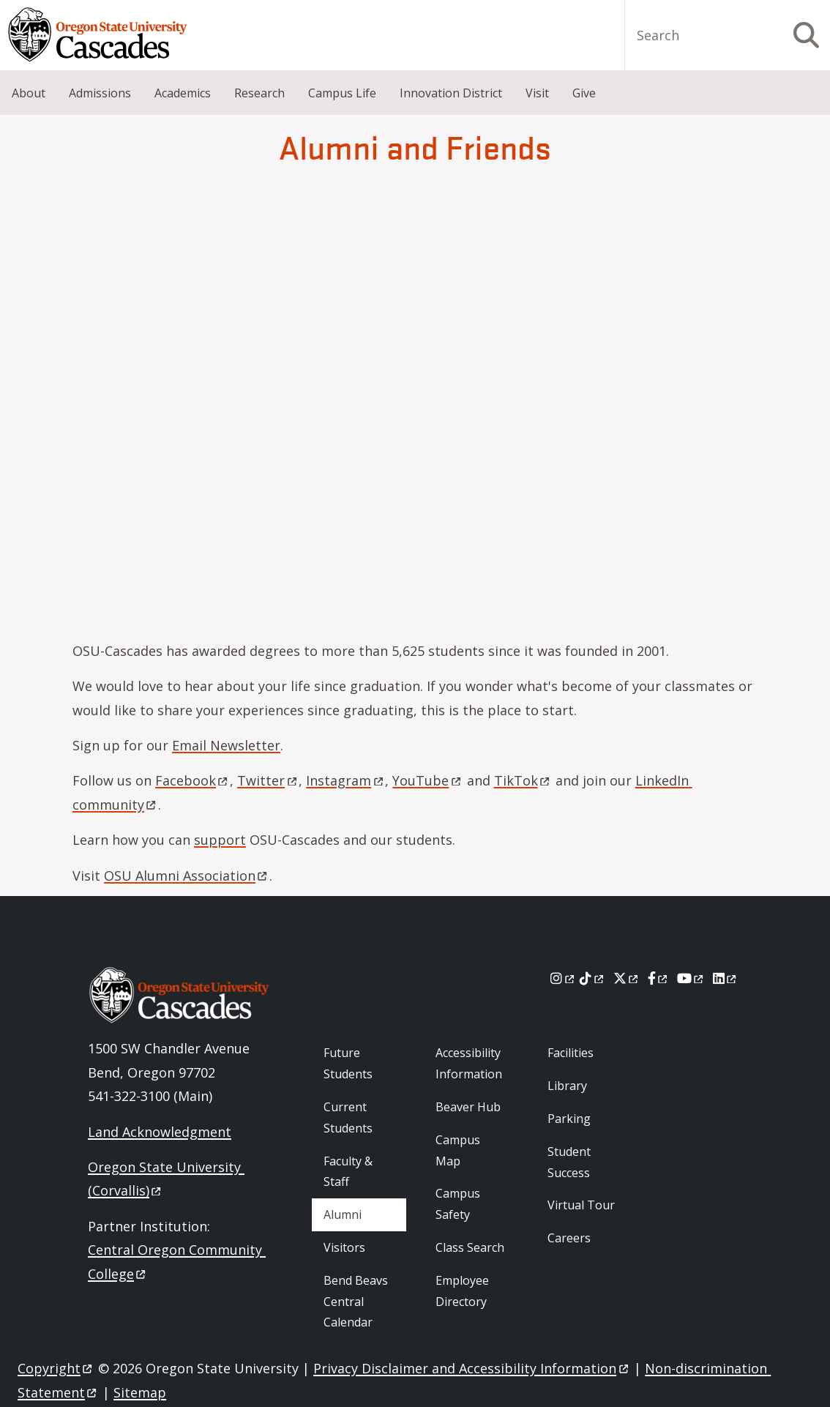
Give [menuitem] (584, 93)
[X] (626, 978)
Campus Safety (457, 1204)
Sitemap (139, 1392)
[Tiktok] (592, 978)
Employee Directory (462, 1291)
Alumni (343, 1214)
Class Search (469, 1247)
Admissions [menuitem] (100, 93)
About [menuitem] (28, 93)
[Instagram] (563, 978)
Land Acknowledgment (159, 1132)
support (220, 839)
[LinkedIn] (726, 978)
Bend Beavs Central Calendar (356, 1301)
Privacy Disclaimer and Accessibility (471, 1368)
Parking (569, 1119)
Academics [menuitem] (182, 93)
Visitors (344, 1247)
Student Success (569, 1162)
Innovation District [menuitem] (451, 93)
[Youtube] (691, 978)
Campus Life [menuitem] (342, 93)
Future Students (348, 1063)
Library (567, 1086)
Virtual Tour (581, 1205)
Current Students (348, 1117)
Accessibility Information (468, 1063)
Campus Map (457, 1150)
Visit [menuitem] (537, 93)
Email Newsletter (226, 745)
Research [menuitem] (259, 93)
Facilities (570, 1053)
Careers (569, 1238)
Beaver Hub (468, 1107)
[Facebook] (659, 978)
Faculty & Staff (348, 1171)
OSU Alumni (186, 875)
